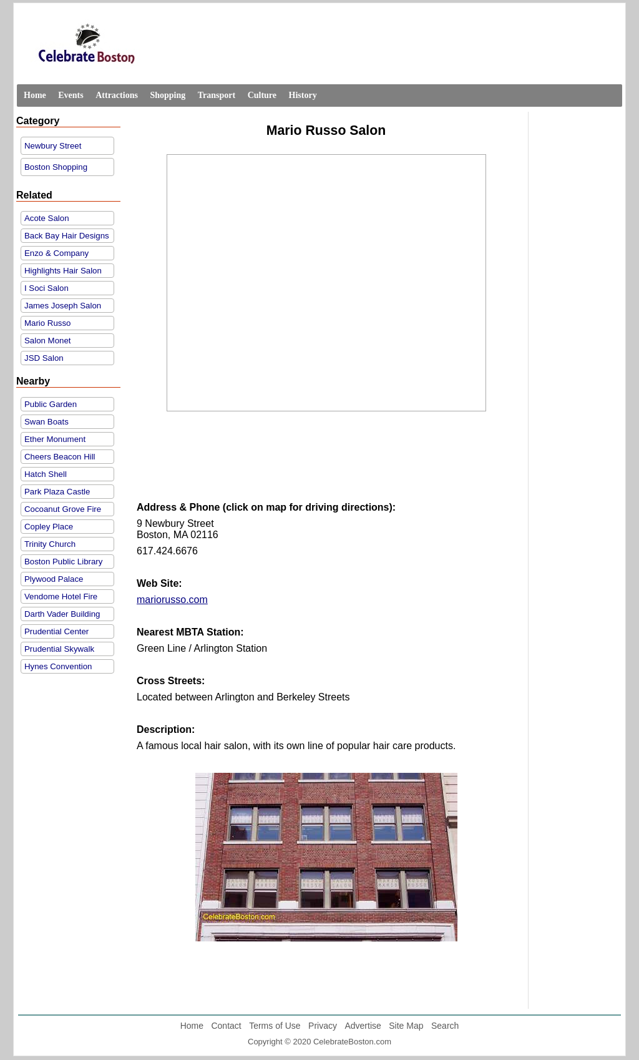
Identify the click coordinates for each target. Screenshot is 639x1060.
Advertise (362, 1026)
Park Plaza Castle (57, 491)
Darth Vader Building (62, 614)
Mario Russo (47, 323)
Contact (226, 1026)
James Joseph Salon (62, 305)
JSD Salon (44, 358)
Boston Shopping (55, 167)
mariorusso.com (172, 599)
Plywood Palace (53, 579)
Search (445, 1026)
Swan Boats (46, 421)
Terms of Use (274, 1026)
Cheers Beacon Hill (59, 456)
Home (35, 95)
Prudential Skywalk (59, 649)
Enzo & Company (56, 253)
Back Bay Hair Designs (66, 235)
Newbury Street (52, 145)
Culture (262, 95)
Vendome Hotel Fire (60, 596)
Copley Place (48, 526)
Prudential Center (56, 631)
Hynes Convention (58, 666)
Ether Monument (54, 439)
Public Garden (50, 404)
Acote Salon (46, 218)
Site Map (406, 1026)
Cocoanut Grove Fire (62, 509)
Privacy (322, 1026)
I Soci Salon (46, 288)
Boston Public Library (63, 561)
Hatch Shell (45, 474)
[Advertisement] (326, 467)
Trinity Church (50, 544)
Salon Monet (47, 340)
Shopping (167, 95)
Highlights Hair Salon (63, 270)
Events (70, 95)
